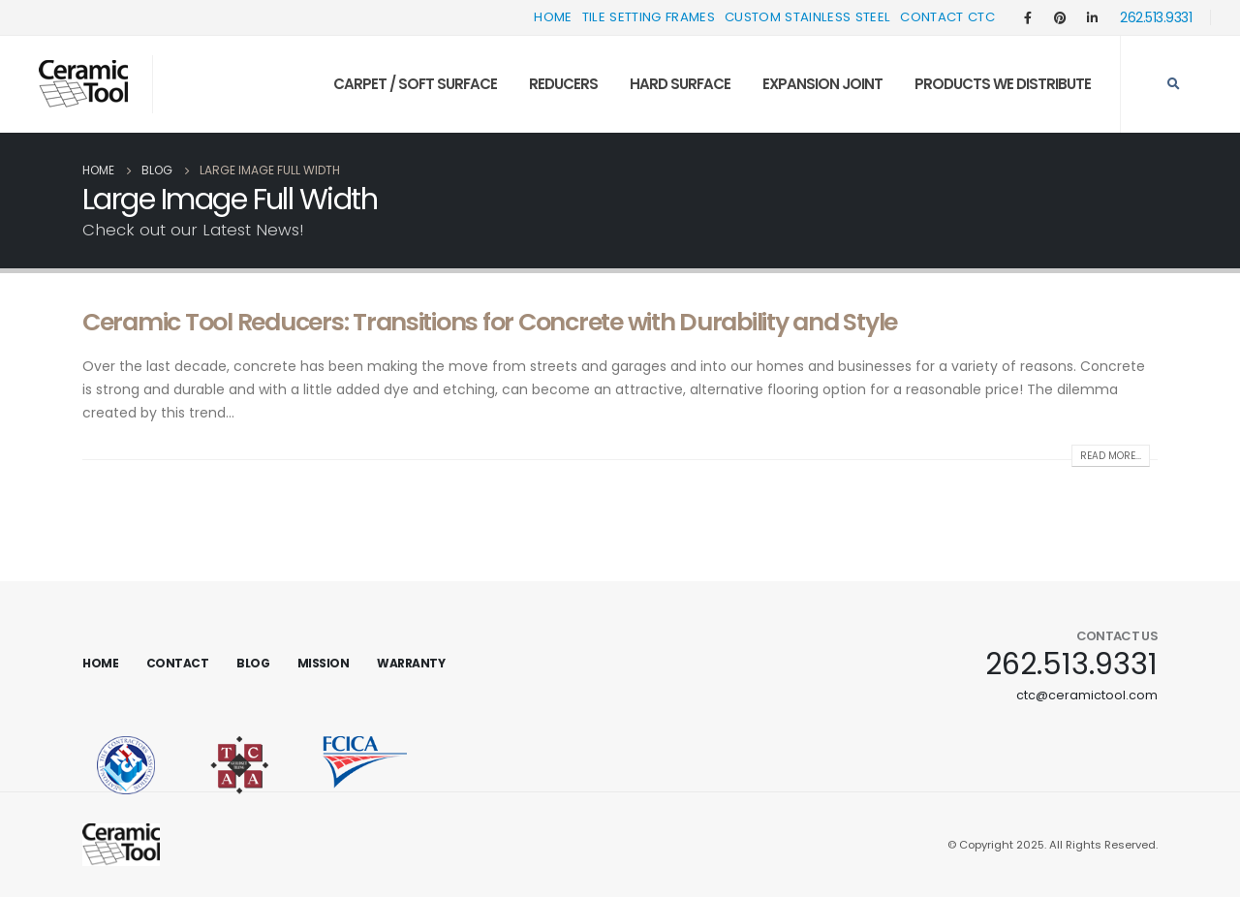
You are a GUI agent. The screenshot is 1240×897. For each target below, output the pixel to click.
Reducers (563, 84)
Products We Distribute (1002, 84)
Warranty (411, 663)
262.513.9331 (1156, 17)
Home (553, 17)
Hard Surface (680, 84)
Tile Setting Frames (648, 17)
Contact (177, 663)
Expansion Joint (822, 84)
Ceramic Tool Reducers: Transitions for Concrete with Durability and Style (489, 322)
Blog (252, 663)
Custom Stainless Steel (807, 17)
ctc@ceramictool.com (1087, 695)
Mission (323, 663)
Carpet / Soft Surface (415, 84)
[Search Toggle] (1173, 84)
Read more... (1110, 455)
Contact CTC (947, 17)
